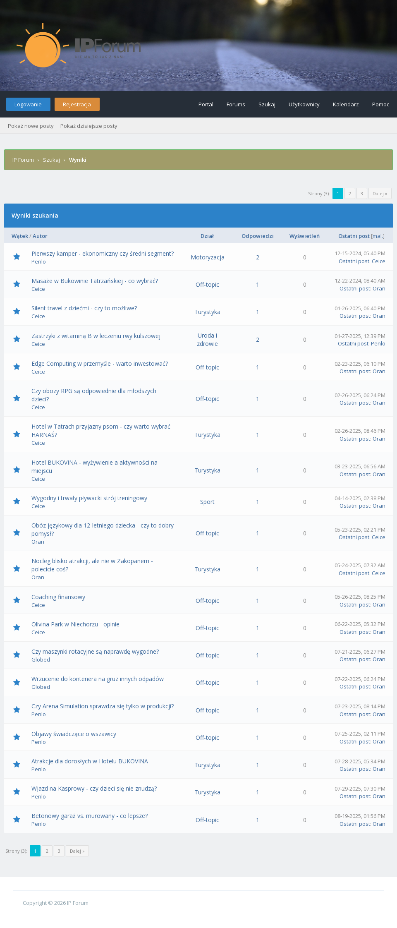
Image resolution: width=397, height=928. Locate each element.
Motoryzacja (208, 257)
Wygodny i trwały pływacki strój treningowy (89, 498)
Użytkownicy (304, 104)
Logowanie (28, 104)
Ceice (378, 261)
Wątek (20, 236)
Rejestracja (77, 104)
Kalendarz (346, 104)
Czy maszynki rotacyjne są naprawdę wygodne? (95, 651)
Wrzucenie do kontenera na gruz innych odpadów (97, 679)
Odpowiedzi (258, 236)
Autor (40, 236)
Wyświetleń (304, 236)
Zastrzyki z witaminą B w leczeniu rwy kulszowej (95, 336)
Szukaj (266, 104)
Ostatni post (354, 236)
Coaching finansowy (58, 597)
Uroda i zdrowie (207, 339)
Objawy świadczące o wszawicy (73, 734)
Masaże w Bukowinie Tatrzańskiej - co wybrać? (94, 281)
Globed (40, 659)
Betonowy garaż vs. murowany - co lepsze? (89, 816)
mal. (378, 236)
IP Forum (23, 159)
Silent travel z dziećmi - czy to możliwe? (84, 308)
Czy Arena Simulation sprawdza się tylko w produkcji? (102, 706)
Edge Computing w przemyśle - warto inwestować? (99, 363)
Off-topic (207, 284)
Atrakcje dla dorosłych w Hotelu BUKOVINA (89, 761)
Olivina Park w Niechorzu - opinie (75, 624)
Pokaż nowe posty (31, 125)
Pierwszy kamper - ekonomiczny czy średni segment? (102, 253)
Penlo (38, 261)
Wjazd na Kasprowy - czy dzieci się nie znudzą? (94, 788)
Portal (205, 104)
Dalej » (380, 193)
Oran (379, 288)
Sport (207, 502)
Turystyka (207, 312)
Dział (207, 236)
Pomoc (380, 104)
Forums (236, 104)
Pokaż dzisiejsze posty (88, 125)
